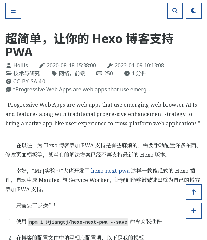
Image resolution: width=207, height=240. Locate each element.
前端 (80, 73)
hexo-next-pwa (110, 170)
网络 (64, 73)
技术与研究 (26, 73)
